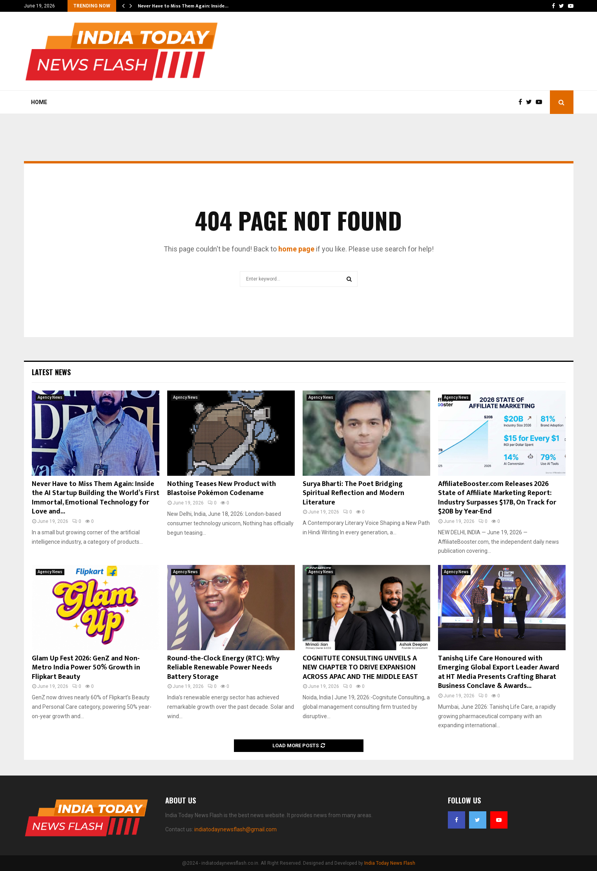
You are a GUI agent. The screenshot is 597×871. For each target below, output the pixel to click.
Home (39, 102)
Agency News (50, 397)
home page (296, 249)
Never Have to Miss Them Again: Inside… (183, 6)
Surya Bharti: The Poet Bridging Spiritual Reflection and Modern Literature (353, 493)
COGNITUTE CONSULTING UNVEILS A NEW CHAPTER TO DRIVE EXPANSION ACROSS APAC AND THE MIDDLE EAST (360, 668)
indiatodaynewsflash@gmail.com (235, 829)
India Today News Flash (389, 863)
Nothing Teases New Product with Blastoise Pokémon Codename (221, 488)
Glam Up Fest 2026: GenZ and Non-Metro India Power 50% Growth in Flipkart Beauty (86, 668)
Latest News (51, 372)
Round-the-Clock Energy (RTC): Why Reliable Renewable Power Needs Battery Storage (223, 668)
